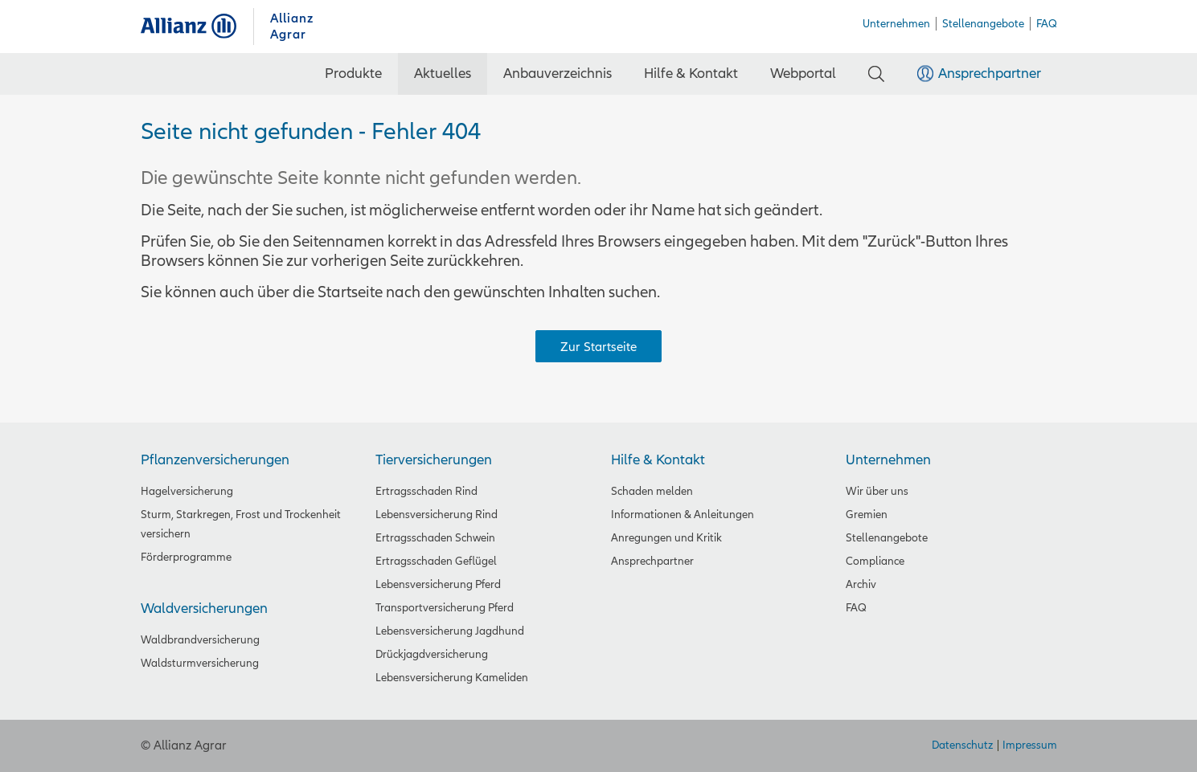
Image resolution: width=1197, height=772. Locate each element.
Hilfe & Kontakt (658, 459)
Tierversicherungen (433, 459)
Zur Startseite (598, 347)
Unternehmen (888, 459)
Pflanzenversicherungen (215, 459)
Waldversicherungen (204, 608)
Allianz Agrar (197, 26)
